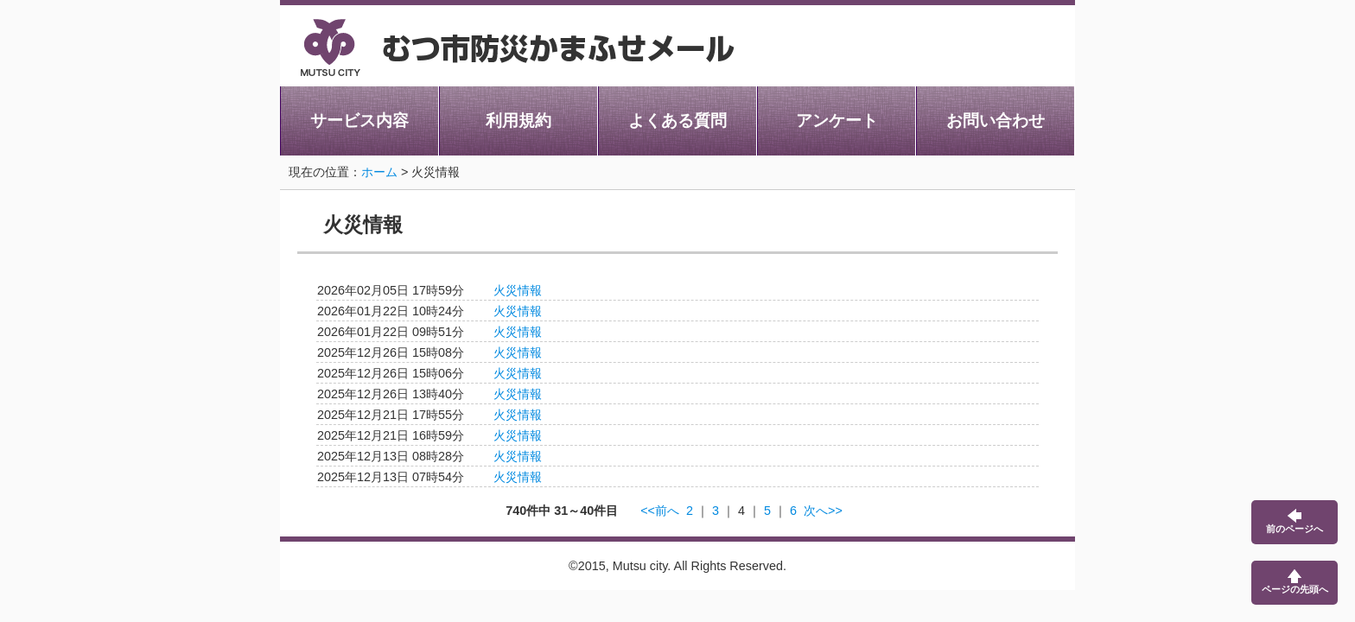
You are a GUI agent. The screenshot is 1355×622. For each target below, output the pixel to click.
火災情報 (517, 290)
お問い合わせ (995, 120)
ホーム (379, 172)
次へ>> (823, 510)
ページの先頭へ (1295, 581)
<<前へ (659, 510)
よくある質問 (677, 120)
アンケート (837, 120)
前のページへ (1294, 521)
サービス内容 (359, 120)
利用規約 (518, 120)
